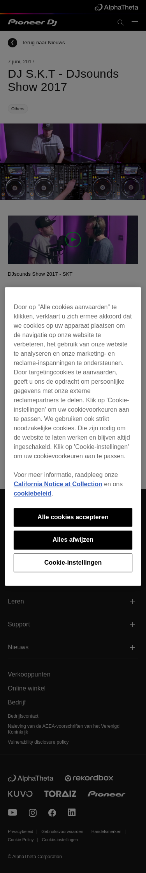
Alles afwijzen (73, 540)
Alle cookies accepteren (72, 517)
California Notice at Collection (58, 484)
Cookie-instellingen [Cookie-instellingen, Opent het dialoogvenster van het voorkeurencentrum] (73, 562)
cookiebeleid (32, 493)
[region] (73, 436)
